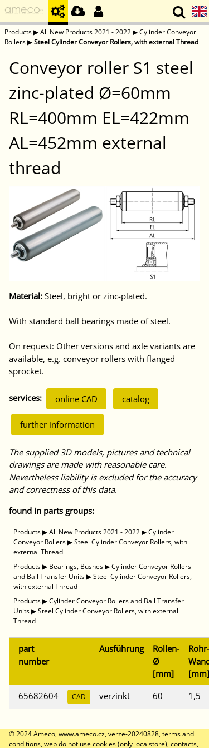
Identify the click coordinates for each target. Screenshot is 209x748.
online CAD (76, 398)
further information (57, 424)
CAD (79, 696)
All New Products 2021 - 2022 (85, 32)
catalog (135, 398)
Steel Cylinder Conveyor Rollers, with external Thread (116, 42)
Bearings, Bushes (76, 566)
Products (18, 32)
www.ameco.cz (82, 734)
